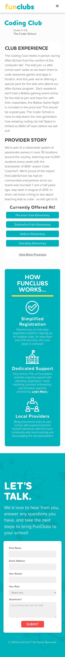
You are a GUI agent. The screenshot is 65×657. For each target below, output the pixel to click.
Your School (15, 573)
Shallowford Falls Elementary (32, 224)
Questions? (15, 599)
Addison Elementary (32, 234)
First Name (15, 548)
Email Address (17, 561)
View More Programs (32, 254)
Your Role (14, 586)
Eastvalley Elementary (32, 243)
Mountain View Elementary (33, 215)
